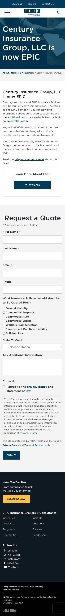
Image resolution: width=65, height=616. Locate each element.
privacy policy (37, 386)
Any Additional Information (22, 355)
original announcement (29, 159)
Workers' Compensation (21, 325)
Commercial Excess (19, 320)
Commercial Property (20, 312)
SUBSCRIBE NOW (16, 499)
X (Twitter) (12, 554)
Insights (37, 517)
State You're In (13, 340)
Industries (9, 517)
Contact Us (47, 4)
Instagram (12, 558)
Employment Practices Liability (26, 329)
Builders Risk (14, 333)
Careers (31, 4)
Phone (7, 281)
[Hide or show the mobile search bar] (58, 12)
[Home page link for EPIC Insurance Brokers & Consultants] (32, 12)
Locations (16, 4)
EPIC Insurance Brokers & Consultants (29, 513)
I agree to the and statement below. (30, 389)
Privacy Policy (36, 586)
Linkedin (11, 550)
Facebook (11, 562)
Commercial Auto (17, 316)
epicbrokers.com (17, 120)
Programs (9, 529)
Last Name (11, 248)
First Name (11, 232)
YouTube (11, 567)
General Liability (17, 308)
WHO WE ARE (32, 185)
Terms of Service (11, 589)
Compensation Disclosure (15, 586)
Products (8, 523)
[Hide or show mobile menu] (7, 12)
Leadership (40, 534)
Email (7, 265)
